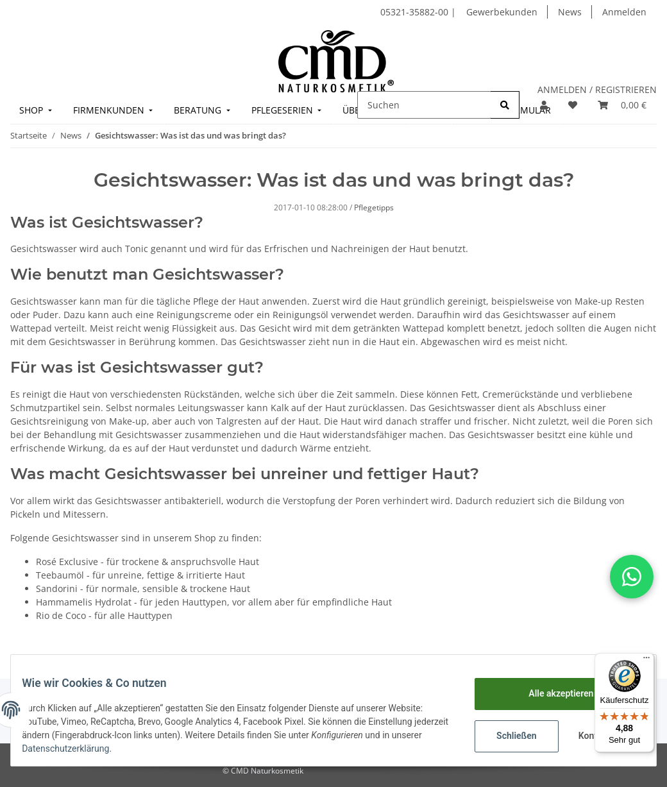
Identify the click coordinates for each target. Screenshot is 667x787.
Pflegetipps (374, 207)
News (570, 12)
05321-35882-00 (415, 12)
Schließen (507, 736)
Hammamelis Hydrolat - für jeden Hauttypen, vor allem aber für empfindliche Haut (214, 602)
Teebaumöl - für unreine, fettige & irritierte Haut (140, 575)
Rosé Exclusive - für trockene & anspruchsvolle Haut (147, 561)
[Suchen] (424, 105)
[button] (544, 105)
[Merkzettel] (572, 105)
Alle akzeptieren (551, 693)
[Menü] (646, 660)
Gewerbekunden (501, 12)
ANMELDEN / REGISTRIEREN (597, 89)
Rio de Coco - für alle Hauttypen (104, 615)
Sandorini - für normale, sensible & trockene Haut (143, 588)
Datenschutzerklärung (107, 748)
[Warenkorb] (622, 105)
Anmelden (624, 12)
